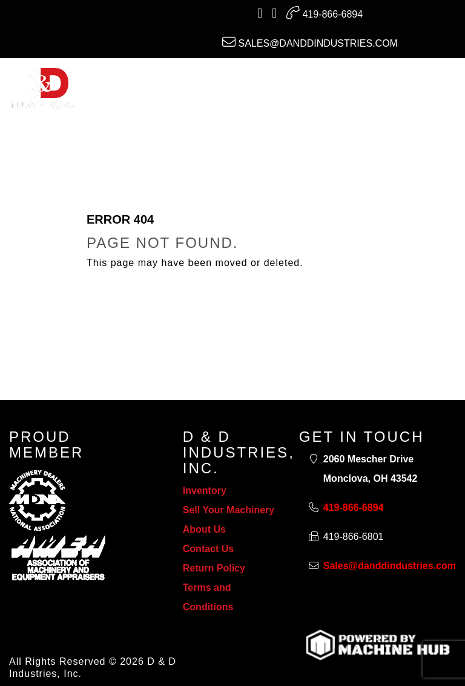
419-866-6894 (324, 12)
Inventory (204, 490)
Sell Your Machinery (228, 510)
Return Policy (214, 568)
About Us (204, 529)
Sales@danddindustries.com (310, 41)
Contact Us (208, 549)
